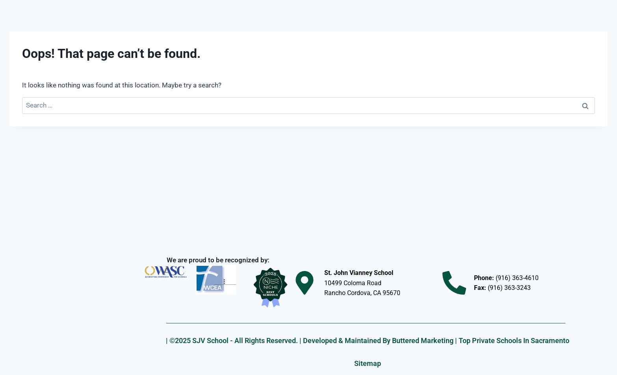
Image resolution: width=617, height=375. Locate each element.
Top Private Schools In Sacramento (514, 340)
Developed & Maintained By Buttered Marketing (378, 340)
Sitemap (367, 363)
